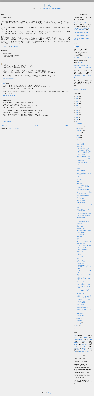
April (78, 142)
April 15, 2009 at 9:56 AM (9, 59)
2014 (77, 110)
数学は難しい (80, 146)
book (75, 344)
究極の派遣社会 (81, 202)
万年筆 (79, 179)
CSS (89, 350)
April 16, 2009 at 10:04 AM (9, 118)
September (80, 130)
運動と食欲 (80, 226)
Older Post (68, 125)
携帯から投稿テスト (82, 261)
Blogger (50, 393)
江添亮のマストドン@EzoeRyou (82, 67)
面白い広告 (80, 251)
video (86, 343)
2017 (77, 103)
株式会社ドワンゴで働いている (82, 57)
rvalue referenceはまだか (83, 195)
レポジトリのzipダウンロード (82, 35)
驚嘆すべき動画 (81, 217)
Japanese (16, 46)
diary (12, 46)
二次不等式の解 (81, 170)
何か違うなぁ (80, 198)
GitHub (44, 8)
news (75, 337)
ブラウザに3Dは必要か (83, 189)
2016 (77, 105)
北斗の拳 (79, 236)
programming (78, 339)
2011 (77, 117)
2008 (77, 325)
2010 (77, 119)
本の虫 (47, 5)
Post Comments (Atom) (13, 128)
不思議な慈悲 (80, 315)
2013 (77, 112)
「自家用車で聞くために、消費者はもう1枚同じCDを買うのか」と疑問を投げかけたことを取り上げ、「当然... (84, 151)
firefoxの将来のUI (81, 234)
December (80, 123)
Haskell (87, 351)
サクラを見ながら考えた (83, 284)
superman (79, 223)
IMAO (83, 341)
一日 (78, 176)
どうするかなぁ (81, 293)
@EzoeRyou (58, 8)
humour (89, 339)
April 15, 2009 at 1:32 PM (9, 78)
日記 (78, 258)
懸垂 (78, 239)
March (79, 318)
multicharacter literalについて (84, 204)
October (79, 128)
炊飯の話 (79, 183)
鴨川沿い (79, 254)
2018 (77, 101)
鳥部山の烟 (80, 313)
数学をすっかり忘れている (84, 241)
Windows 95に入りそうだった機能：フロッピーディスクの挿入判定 (84, 301)
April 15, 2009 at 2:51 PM (9, 95)
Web (85, 337)
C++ (76, 335)
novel (79, 351)
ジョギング (80, 256)
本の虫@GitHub (50, 8)
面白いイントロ (81, 200)
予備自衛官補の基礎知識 (83, 215)
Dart (75, 351)
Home (36, 125)
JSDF (78, 350)
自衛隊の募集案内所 (82, 307)
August (79, 132)
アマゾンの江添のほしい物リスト (83, 22)
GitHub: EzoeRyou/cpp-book (81, 32)
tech (91, 348)
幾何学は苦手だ (81, 144)
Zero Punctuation (81, 281)
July (78, 135)
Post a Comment (7, 121)
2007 (77, 328)
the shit (79, 168)
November (80, 126)
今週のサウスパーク (82, 228)
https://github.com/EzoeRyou (81, 65)
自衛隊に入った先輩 (82, 249)
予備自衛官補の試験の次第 (84, 213)
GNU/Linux (77, 343)
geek (83, 351)
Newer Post (4, 125)
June (78, 137)
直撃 (78, 207)
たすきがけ (80, 166)
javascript (84, 348)
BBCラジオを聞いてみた (83, 156)
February (79, 320)
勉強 (78, 181)
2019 (77, 98)
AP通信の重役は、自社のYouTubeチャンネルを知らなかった (84, 267)
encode (83, 350)
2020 (77, 96)
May (78, 139)
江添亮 (4, 83)
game (75, 346)
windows (85, 344)
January (79, 322)
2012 (77, 114)
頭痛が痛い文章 (81, 243)
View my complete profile (80, 89)
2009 (77, 121)
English (85, 346)
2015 (77, 108)
